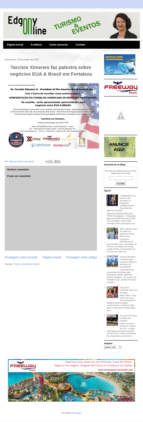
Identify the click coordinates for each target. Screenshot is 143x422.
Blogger (77, 413)
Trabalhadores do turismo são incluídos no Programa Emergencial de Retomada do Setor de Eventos (121, 203)
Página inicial (15, 44)
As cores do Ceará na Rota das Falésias (128, 318)
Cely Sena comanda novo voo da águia (128, 290)
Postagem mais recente (21, 257)
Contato (80, 44)
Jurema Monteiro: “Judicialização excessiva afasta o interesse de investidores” (128, 262)
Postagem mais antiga (81, 257)
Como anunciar (58, 44)
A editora (36, 44)
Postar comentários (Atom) (26, 264)
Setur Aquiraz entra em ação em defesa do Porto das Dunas (128, 233)
